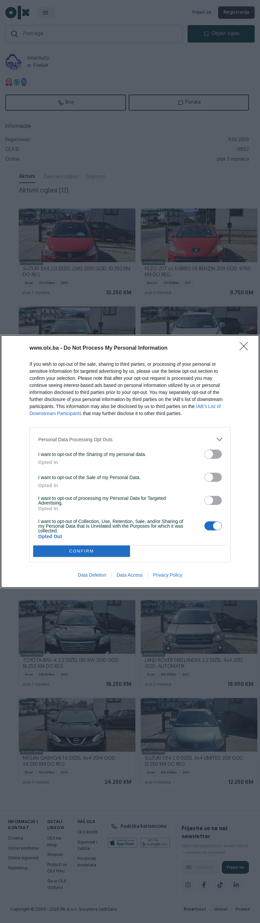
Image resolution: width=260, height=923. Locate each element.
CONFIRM (81, 551)
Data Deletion (92, 575)
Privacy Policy (167, 575)
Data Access (130, 575)
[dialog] (130, 461)
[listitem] (130, 439)
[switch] (213, 454)
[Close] (246, 348)
